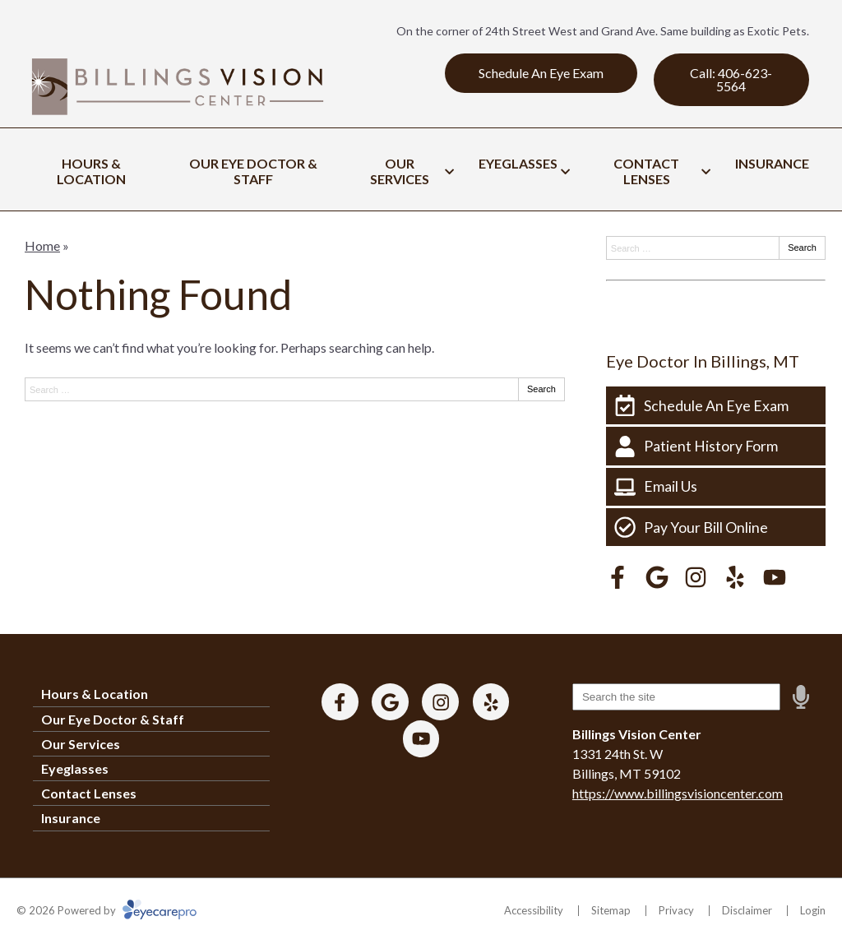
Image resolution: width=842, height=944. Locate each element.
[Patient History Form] (716, 446)
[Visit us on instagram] (695, 577)
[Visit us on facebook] (617, 577)
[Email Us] (716, 487)
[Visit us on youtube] (774, 577)
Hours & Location (91, 171)
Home (42, 245)
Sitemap (611, 910)
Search (541, 389)
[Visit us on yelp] (735, 577)
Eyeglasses (518, 163)
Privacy (676, 910)
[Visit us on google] (657, 577)
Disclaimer (747, 910)
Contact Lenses (646, 171)
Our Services (399, 171)
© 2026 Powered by (106, 910)
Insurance (772, 163)
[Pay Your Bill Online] (716, 527)
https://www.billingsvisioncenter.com (677, 793)
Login (813, 910)
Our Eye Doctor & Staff (253, 171)
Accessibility (533, 910)
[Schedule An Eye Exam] (716, 405)
